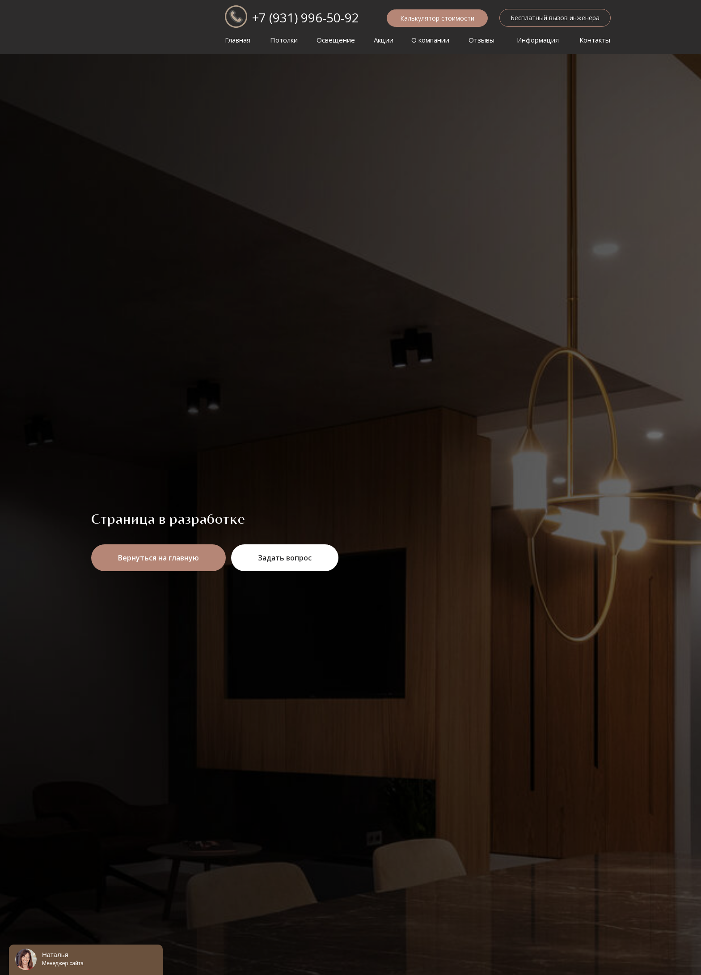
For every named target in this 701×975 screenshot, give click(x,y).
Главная (237, 39)
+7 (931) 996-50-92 (305, 17)
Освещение (336, 39)
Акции (383, 39)
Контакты (594, 39)
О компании (430, 39)
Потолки (284, 39)
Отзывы (481, 39)
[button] (555, 18)
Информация (538, 39)
